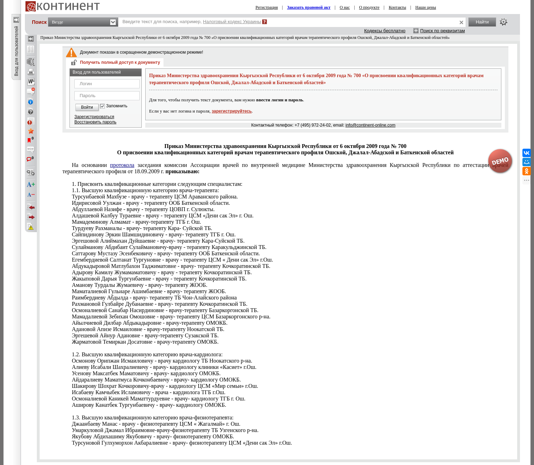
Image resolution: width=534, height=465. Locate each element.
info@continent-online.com (370, 125)
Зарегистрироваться (94, 116)
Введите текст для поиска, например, (191, 21)
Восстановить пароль (95, 122)
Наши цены (425, 7)
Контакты (397, 7)
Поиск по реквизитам (442, 30)
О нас (345, 7)
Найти (482, 22)
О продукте (369, 7)
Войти (87, 107)
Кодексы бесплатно (385, 30)
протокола (122, 165)
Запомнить (116, 106)
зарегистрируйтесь (232, 111)
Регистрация (266, 7)
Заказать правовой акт (309, 7)
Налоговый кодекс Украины (232, 21)
